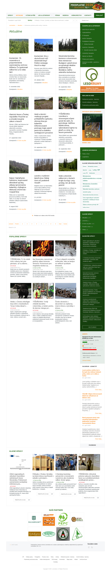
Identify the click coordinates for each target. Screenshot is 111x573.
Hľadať (76, 559)
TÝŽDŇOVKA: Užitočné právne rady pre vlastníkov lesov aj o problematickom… (92, 267)
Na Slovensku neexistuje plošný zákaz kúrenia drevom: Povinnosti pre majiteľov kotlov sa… (42, 253)
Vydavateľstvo (86, 32)
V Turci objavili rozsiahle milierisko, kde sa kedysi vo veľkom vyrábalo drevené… (65, 253)
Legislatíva (85, 156)
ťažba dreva (86, 207)
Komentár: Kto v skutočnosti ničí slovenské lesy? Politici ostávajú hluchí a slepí (42, 59)
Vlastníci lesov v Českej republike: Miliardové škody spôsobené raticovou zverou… (92, 284)
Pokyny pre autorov (88, 59)
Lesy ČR (85, 173)
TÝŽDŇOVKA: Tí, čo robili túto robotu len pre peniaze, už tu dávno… (20, 252)
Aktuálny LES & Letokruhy (91, 111)
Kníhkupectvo (77, 15)
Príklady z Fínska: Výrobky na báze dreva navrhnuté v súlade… (92, 251)
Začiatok (11, 215)
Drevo (84, 166)
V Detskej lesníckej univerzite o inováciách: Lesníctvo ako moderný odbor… (92, 259)
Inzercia (66, 15)
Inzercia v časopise (88, 47)
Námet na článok (87, 56)
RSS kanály (54, 559)
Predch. (17, 215)
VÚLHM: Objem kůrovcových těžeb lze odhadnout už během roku (92, 395)
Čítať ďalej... (98, 389)
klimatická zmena (92, 166)
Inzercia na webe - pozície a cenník (90, 62)
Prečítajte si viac (20, 500)
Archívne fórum (83, 559)
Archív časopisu (87, 38)
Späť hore (15, 544)
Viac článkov (92, 327)
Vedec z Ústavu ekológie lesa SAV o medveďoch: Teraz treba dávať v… (20, 295)
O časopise (85, 35)
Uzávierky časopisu (88, 53)
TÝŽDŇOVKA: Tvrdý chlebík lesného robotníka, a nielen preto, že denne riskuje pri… (43, 296)
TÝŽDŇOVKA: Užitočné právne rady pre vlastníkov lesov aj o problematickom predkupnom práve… (89, 477)
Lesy (90, 170)
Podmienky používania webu (31, 559)
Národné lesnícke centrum (91, 189)
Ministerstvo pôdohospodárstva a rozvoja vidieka (92, 178)
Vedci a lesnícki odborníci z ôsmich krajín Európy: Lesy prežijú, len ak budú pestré (66, 173)
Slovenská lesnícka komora (90, 195)
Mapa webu (69, 559)
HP (23, 557)
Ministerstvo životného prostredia (90, 185)
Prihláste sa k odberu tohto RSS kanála (44, 206)
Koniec (65, 215)
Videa (52, 557)
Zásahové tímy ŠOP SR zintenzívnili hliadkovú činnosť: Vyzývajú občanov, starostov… (92, 310)
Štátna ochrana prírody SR (90, 204)
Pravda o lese (45, 557)
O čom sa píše (30, 15)
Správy (10, 15)
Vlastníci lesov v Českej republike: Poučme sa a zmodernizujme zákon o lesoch (18, 115)
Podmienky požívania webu (90, 105)
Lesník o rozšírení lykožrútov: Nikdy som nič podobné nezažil (42, 171)
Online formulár (88, 44)
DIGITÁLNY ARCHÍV (88, 29)
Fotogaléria (37, 557)
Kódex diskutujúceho (45, 559)
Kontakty (88, 15)
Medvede (92, 173)
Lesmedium (22, 6)
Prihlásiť (99, 15)
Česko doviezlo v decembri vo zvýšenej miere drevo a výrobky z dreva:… (65, 296)
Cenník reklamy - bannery (90, 102)
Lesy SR (96, 170)
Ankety (57, 557)
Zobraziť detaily (86, 360)
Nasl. (60, 215)
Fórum (57, 15)
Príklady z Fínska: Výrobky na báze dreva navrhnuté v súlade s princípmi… (43, 476)
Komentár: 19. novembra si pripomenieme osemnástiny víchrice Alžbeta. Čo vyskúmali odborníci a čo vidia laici (18, 63)
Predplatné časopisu (88, 41)
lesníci (85, 170)
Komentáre (62, 559)
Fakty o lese (86, 154)
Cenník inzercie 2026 (90, 50)
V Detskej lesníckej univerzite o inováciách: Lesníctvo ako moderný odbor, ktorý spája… (65, 477)
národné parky (87, 192)
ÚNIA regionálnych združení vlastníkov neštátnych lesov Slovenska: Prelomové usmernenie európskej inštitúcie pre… (18, 479)
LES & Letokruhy (44, 15)
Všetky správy (29, 557)
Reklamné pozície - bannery (90, 99)
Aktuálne (19, 15)
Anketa (84, 334)
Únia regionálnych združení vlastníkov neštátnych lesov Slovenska (91, 199)
